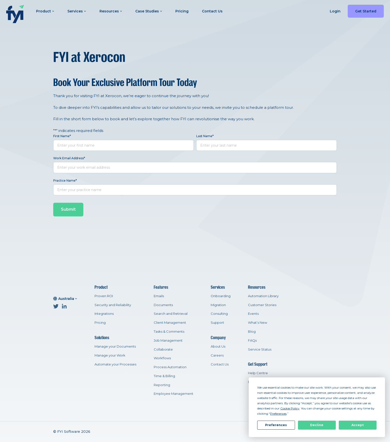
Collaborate (163, 349)
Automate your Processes (115, 364)
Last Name (205, 136)
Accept (357, 425)
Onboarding (221, 296)
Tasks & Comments (169, 331)
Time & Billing (164, 376)
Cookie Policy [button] (289, 408)
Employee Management (173, 394)
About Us (218, 346)
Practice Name (65, 180)
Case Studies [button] (148, 11)
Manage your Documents (115, 346)
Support (217, 322)
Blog (252, 331)
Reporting (162, 385)
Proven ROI (104, 296)
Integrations (104, 314)
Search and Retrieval (171, 314)
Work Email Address (69, 158)
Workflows (162, 358)
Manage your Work (110, 355)
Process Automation (170, 367)
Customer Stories (262, 305)
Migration (218, 305)
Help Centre (258, 373)
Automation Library (263, 296)
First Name (62, 136)
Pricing (182, 11)
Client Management (170, 322)
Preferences (276, 425)
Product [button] (45, 11)
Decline (316, 425)
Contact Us (212, 11)
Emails (159, 296)
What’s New (257, 322)
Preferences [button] (278, 413)
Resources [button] (110, 11)
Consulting (219, 314)
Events (253, 314)
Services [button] (76, 11)
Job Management (168, 340)
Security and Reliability (113, 305)
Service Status (259, 349)
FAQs (252, 340)
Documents (163, 305)
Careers (217, 355)
